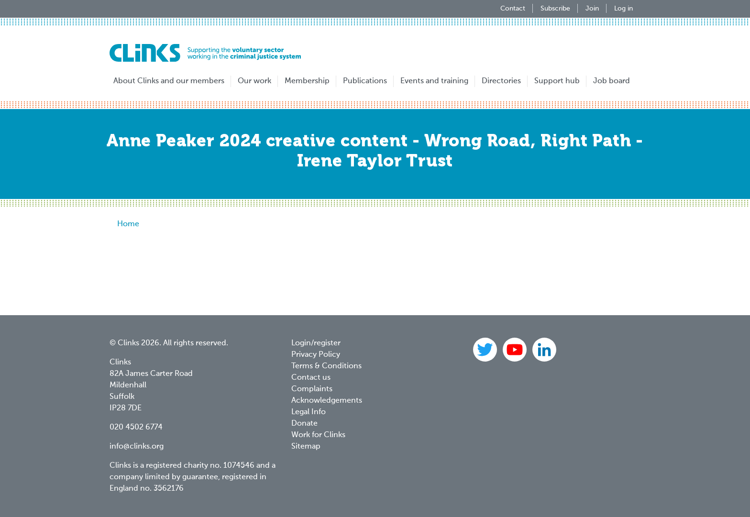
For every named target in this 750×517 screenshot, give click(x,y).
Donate (304, 424)
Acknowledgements (326, 401)
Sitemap (305, 447)
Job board (611, 81)
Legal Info (308, 412)
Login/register (316, 343)
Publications (365, 81)
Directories (501, 81)
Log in (623, 8)
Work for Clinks (318, 435)
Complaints (311, 389)
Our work (254, 81)
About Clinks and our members (168, 81)
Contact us (311, 378)
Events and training (434, 81)
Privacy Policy (315, 355)
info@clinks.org (137, 447)
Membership (307, 81)
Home (128, 224)
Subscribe (555, 8)
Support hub (557, 81)
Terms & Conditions (326, 366)
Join (592, 8)
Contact (512, 8)
